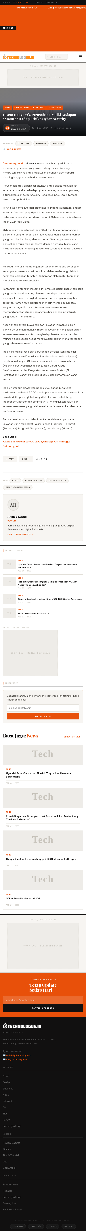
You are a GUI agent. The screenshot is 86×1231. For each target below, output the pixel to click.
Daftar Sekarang (43, 1008)
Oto (5, 1107)
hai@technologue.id (16, 1059)
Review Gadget (11, 1142)
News (7, 107)
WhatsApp (41, 143)
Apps (6, 1094)
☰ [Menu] (80, 57)
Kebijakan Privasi (12, 1209)
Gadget (7, 1082)
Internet (7, 1101)
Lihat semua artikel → (20, 534)
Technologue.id (13, 163)
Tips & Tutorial (11, 1155)
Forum (6, 1119)
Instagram (17, 1226)
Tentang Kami (10, 1184)
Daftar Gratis (43, 716)
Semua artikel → (73, 736)
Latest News (21, 107)
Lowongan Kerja (12, 1126)
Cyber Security (57, 480)
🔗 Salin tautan (12, 149)
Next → (25, 459)
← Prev (10, 459)
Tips (5, 1113)
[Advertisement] (51, 30)
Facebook (57, 143)
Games (7, 1149)
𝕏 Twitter (23, 143)
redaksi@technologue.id (18, 1055)
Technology (54, 107)
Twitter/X (35, 1226)
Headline (38, 107)
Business (8, 1088)
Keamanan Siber (33, 480)
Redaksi (7, 1190)
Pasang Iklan (10, 1203)
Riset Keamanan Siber (18, 487)
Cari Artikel (9, 1167)
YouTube (52, 1226)
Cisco (15, 480)
